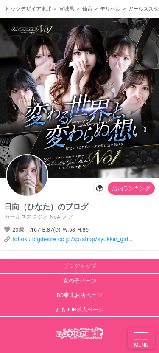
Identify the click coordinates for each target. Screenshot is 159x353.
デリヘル (110, 8)
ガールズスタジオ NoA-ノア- (39, 217)
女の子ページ (79, 280)
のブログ (44, 207)
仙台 (87, 8)
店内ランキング (131, 188)
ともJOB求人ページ (79, 309)
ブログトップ (79, 266)
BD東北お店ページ (80, 295)
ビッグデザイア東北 (28, 8)
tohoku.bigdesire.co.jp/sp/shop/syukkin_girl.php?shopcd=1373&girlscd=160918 (72, 239)
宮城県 (66, 8)
